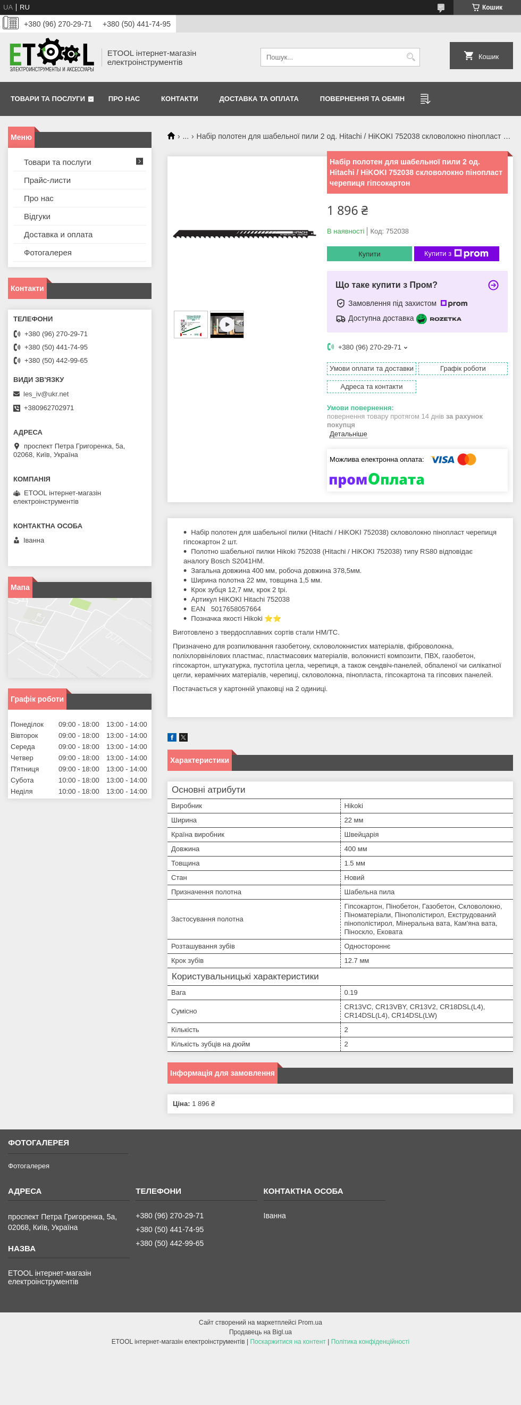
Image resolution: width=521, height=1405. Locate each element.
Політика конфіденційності (370, 1341)
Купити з (456, 254)
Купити (369, 254)
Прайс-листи (47, 180)
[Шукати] (410, 57)
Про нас (124, 99)
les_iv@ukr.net (46, 394)
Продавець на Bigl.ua (260, 1332)
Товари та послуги (48, 99)
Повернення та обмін (362, 99)
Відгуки (37, 216)
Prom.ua (310, 1322)
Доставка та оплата (259, 99)
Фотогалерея (48, 252)
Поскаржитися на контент (287, 1341)
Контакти (179, 99)
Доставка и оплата (58, 234)
